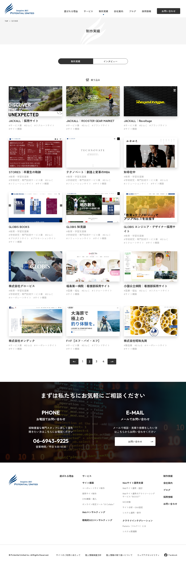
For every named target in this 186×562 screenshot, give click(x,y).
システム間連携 (129, 531)
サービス (88, 11)
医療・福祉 (73, 290)
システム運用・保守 (131, 512)
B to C (29, 125)
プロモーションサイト (44, 238)
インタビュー (110, 61)
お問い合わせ (170, 504)
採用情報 (146, 11)
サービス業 (16, 125)
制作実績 (103, 11)
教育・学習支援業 (19, 176)
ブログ (132, 11)
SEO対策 (126, 501)
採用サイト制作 (89, 493)
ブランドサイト (101, 125)
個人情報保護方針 (93, 555)
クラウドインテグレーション (137, 520)
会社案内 (118, 11)
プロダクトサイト (19, 238)
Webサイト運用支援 (132, 482)
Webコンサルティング (93, 512)
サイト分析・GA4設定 (132, 507)
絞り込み (95, 80)
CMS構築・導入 (89, 498)
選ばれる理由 (71, 11)
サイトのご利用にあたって (68, 555)
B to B (165, 180)
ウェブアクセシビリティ (148, 555)
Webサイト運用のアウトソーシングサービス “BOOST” (138, 495)
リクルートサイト (45, 125)
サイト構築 (16, 129)
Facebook (170, 555)
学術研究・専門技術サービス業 (26, 180)
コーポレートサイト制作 (93, 488)
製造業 (128, 345)
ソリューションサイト (21, 183)
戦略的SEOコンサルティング (97, 520)
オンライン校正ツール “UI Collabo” (98, 504)
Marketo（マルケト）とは (134, 526)
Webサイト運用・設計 (132, 488)
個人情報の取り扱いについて (119, 555)
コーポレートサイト (20, 297)
